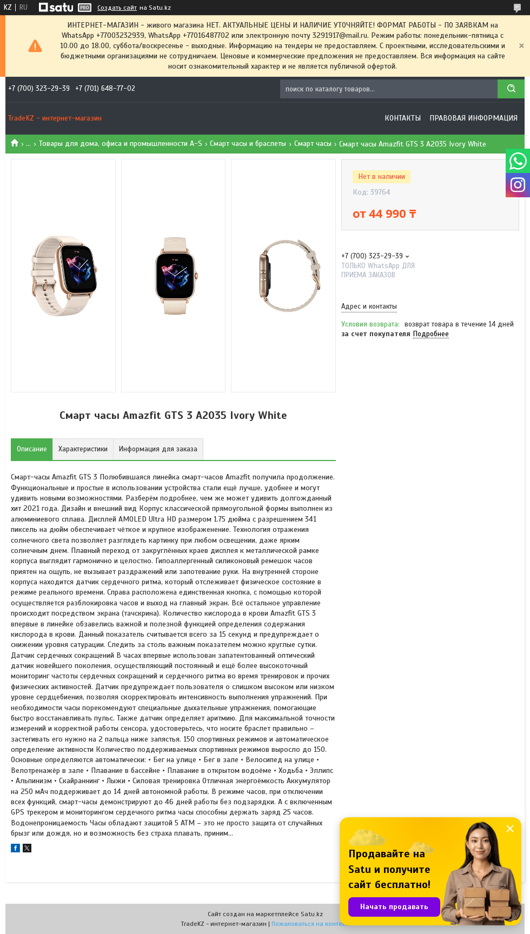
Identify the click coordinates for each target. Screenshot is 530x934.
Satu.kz (312, 914)
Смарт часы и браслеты (248, 143)
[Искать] (511, 88)
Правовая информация (473, 118)
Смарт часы (313, 143)
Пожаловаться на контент (310, 924)
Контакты (403, 118)
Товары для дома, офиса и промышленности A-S (120, 143)
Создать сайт (117, 7)
